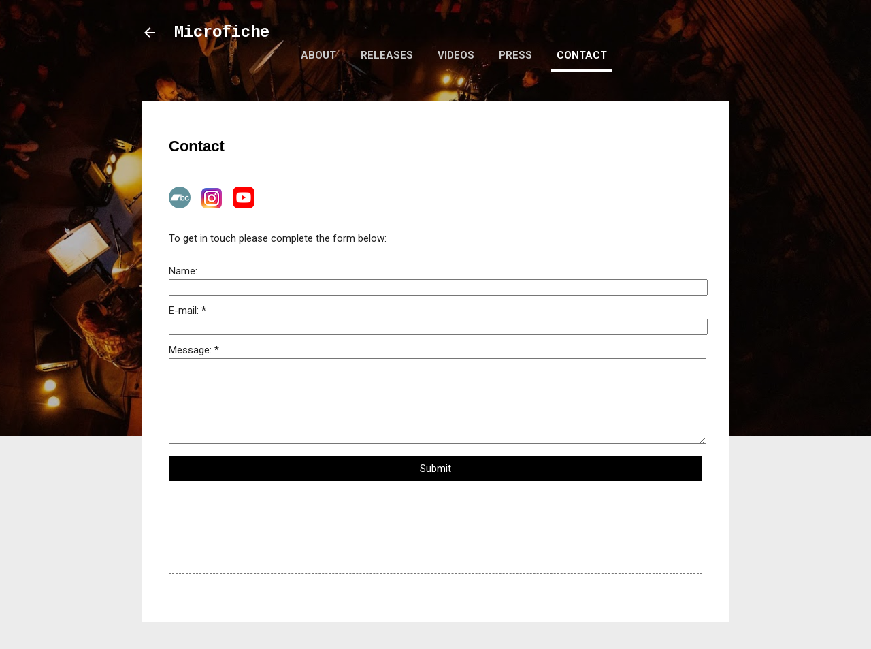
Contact (582, 55)
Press (515, 55)
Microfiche (221, 32)
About (318, 55)
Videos (456, 55)
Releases (387, 55)
